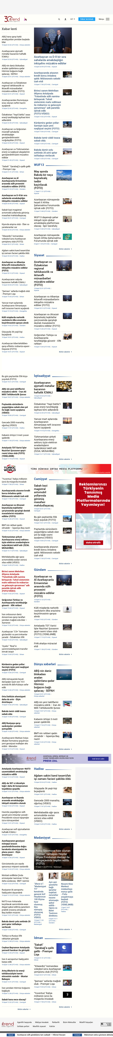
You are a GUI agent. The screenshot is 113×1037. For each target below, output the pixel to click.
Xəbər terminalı (86, 19)
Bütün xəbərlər (64, 249)
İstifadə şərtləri (23, 1026)
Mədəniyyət (42, 837)
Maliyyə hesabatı (42, 1022)
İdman (38, 938)
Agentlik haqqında (24, 1022)
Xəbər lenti (9, 29)
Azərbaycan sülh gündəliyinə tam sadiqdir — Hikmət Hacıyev (53, 1035)
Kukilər (52, 1026)
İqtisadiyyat (42, 376)
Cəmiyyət (40, 479)
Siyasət (39, 255)
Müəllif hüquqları (86, 1022)
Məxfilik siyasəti (39, 1026)
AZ (71, 19)
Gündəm (40, 569)
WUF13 (39, 165)
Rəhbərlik (56, 1022)
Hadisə (39, 769)
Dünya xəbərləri (45, 664)
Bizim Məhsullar (69, 1022)
